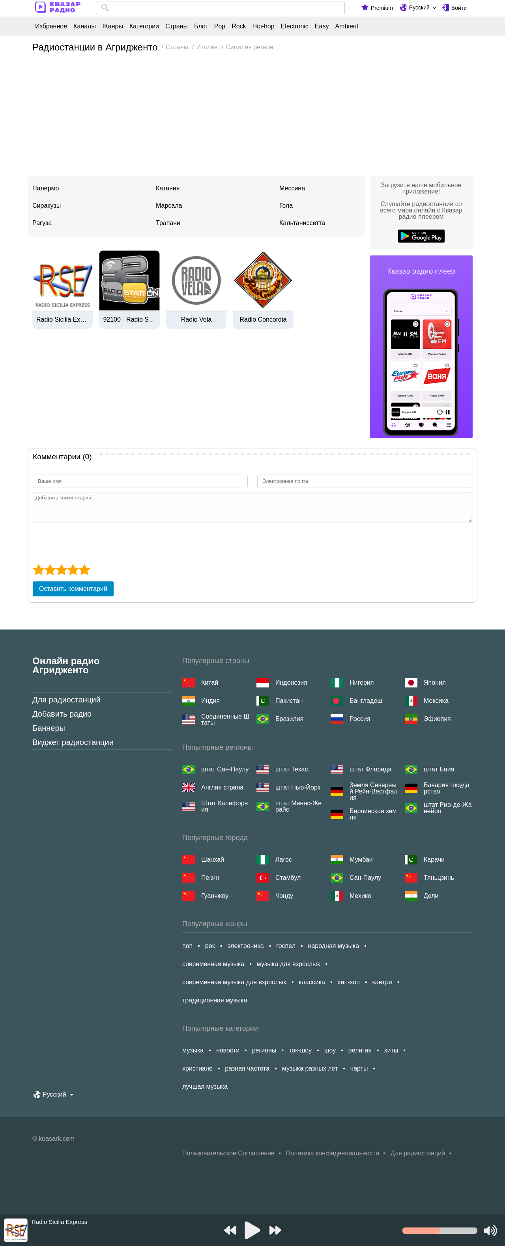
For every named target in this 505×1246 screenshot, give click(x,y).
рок (210, 945)
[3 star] (61, 570)
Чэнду (284, 895)
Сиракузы (46, 205)
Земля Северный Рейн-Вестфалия (374, 791)
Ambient (346, 26)
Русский (419, 7)
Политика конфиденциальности (332, 1153)
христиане (197, 1068)
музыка (193, 1050)
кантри (382, 982)
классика (312, 982)
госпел (286, 945)
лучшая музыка (205, 1086)
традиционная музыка (214, 1000)
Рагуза (42, 223)
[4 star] (73, 570)
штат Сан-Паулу (225, 769)
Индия (210, 700)
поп (187, 945)
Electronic (295, 26)
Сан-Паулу (365, 877)
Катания (168, 188)
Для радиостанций (66, 699)
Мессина (292, 188)
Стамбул (288, 877)
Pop (219, 26)
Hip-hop (263, 26)
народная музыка (333, 945)
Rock (239, 26)
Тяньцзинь (439, 877)
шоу (330, 1050)
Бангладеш (366, 700)
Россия (360, 718)
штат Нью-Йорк (297, 787)
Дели (431, 895)
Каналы (84, 26)
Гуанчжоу (214, 895)
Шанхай (212, 859)
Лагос (283, 859)
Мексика (436, 700)
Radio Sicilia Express (62, 320)
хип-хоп (349, 982)
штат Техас (291, 769)
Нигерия (362, 682)
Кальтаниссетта (302, 223)
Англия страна (222, 787)
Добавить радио (62, 714)
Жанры (112, 26)
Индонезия (291, 682)
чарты (359, 1068)
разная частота (247, 1068)
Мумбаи (361, 859)
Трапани (168, 223)
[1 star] (38, 570)
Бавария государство (446, 788)
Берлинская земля (373, 814)
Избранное (51, 26)
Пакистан (289, 700)
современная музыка (213, 964)
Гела (286, 205)
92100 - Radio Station (129, 320)
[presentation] (93, 542)
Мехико (360, 895)
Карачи (434, 859)
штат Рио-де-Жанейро (448, 808)
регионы (264, 1050)
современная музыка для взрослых (234, 982)
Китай (209, 682)
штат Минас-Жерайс (298, 806)
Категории (144, 26)
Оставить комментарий (73, 588)
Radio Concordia (262, 320)
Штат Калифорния (224, 806)
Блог (201, 26)
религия (360, 1050)
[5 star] (84, 570)
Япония (435, 682)
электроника (245, 945)
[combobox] (220, 8)
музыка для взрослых (288, 964)
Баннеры (48, 728)
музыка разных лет (310, 1068)
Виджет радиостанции (73, 742)
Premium (382, 8)
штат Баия (439, 769)
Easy (322, 26)
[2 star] (50, 570)
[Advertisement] (252, 116)
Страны (176, 26)
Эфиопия (437, 718)
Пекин (210, 877)
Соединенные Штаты (225, 719)
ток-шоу (300, 1050)
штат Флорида (370, 769)
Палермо (45, 188)
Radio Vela (196, 320)
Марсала (169, 205)
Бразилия (289, 718)
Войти (459, 8)
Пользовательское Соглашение (228, 1153)
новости (227, 1050)
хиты (391, 1050)
